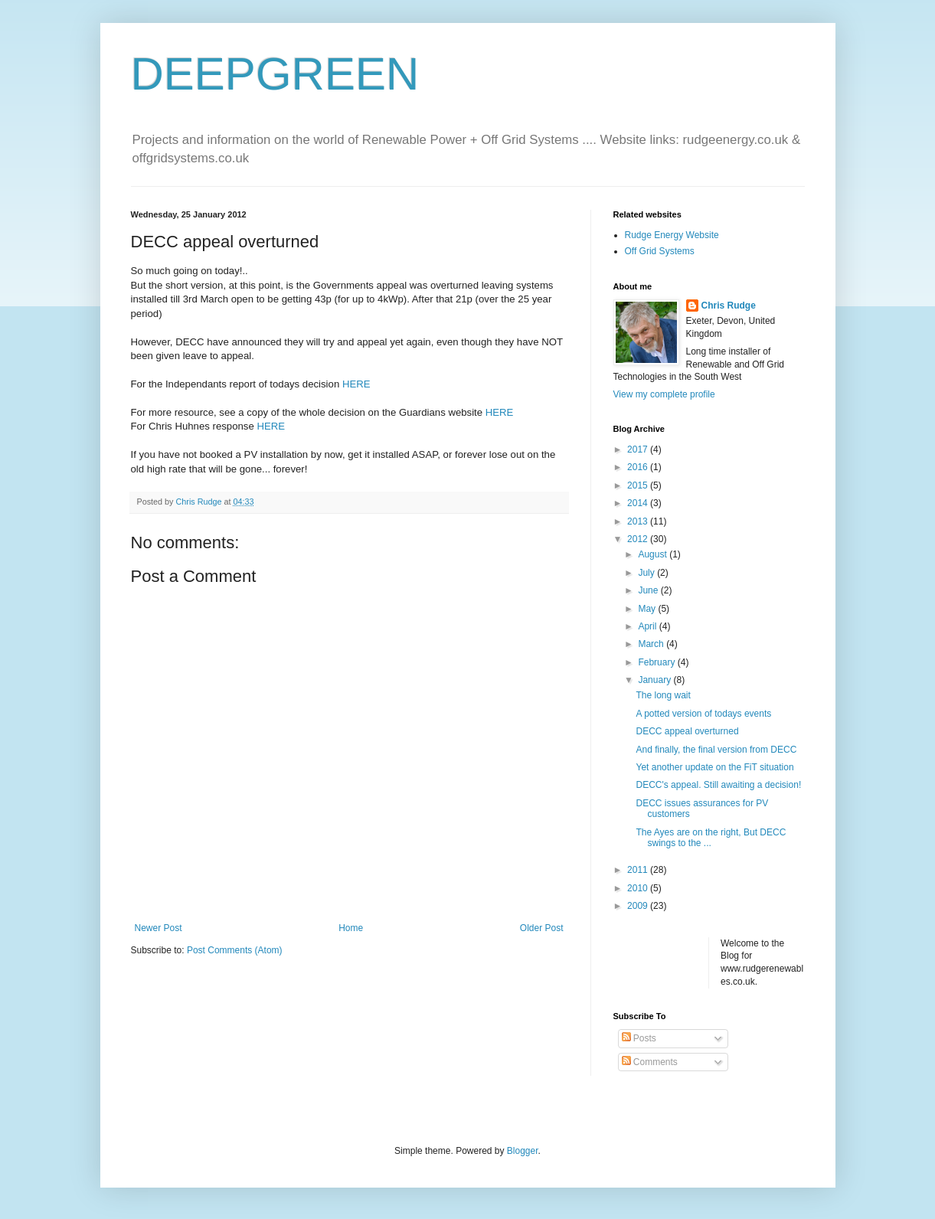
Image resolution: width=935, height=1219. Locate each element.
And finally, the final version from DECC (716, 749)
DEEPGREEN (275, 74)
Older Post (542, 928)
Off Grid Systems (660, 251)
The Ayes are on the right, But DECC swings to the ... (711, 837)
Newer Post (158, 928)
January (655, 680)
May (648, 608)
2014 (638, 503)
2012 (638, 539)
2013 (638, 521)
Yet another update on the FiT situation (714, 767)
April (648, 626)
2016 (638, 467)
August (653, 554)
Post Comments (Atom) (235, 950)
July (647, 572)
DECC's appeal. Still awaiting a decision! (718, 784)
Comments (650, 1062)
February (657, 662)
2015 (638, 485)
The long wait (663, 695)
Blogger (522, 1150)
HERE (356, 384)
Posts (639, 1038)
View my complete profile (664, 394)
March (652, 644)
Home (350, 928)
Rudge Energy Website (672, 235)
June (649, 590)
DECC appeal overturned (687, 731)
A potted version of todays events (703, 713)
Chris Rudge (728, 305)
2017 (638, 449)
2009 (638, 905)
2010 (638, 888)
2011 (638, 869)
